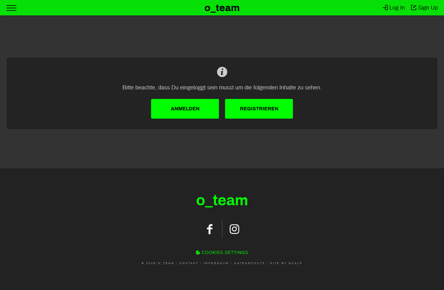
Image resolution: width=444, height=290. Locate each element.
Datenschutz (249, 263)
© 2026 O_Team (158, 263)
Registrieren (259, 108)
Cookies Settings (222, 252)
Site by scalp (286, 263)
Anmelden (185, 108)
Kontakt (189, 263)
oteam (222, 200)
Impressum (216, 263)
